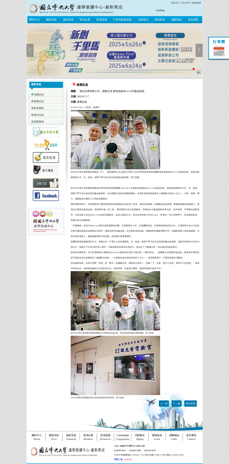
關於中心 (34, 19)
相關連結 (176, 19)
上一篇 (164, 403)
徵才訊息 (39, 115)
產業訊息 (39, 101)
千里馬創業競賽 (122, 19)
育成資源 (101, 19)
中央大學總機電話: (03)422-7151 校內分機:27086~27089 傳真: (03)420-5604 (149, 455)
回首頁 (174, 3)
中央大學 (185, 3)
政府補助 (39, 108)
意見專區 (193, 19)
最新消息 (51, 19)
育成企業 (84, 19)
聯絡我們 (196, 3)
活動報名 (143, 19)
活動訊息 (39, 94)
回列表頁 (191, 403)
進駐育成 (68, 19)
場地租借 (159, 19)
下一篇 (176, 403)
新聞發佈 (39, 121)
